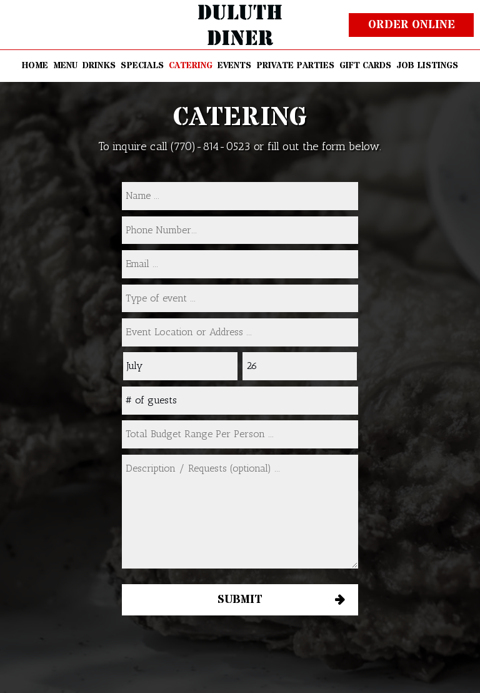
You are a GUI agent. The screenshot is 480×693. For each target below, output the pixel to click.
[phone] (240, 230)
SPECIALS (142, 65)
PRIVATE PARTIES (295, 65)
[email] (240, 264)
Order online (411, 25)
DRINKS (99, 65)
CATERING (190, 65)
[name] (240, 196)
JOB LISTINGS (427, 65)
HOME (35, 65)
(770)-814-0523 (211, 146)
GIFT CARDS (365, 65)
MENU (65, 65)
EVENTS (234, 65)
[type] (240, 299)
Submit (240, 599)
